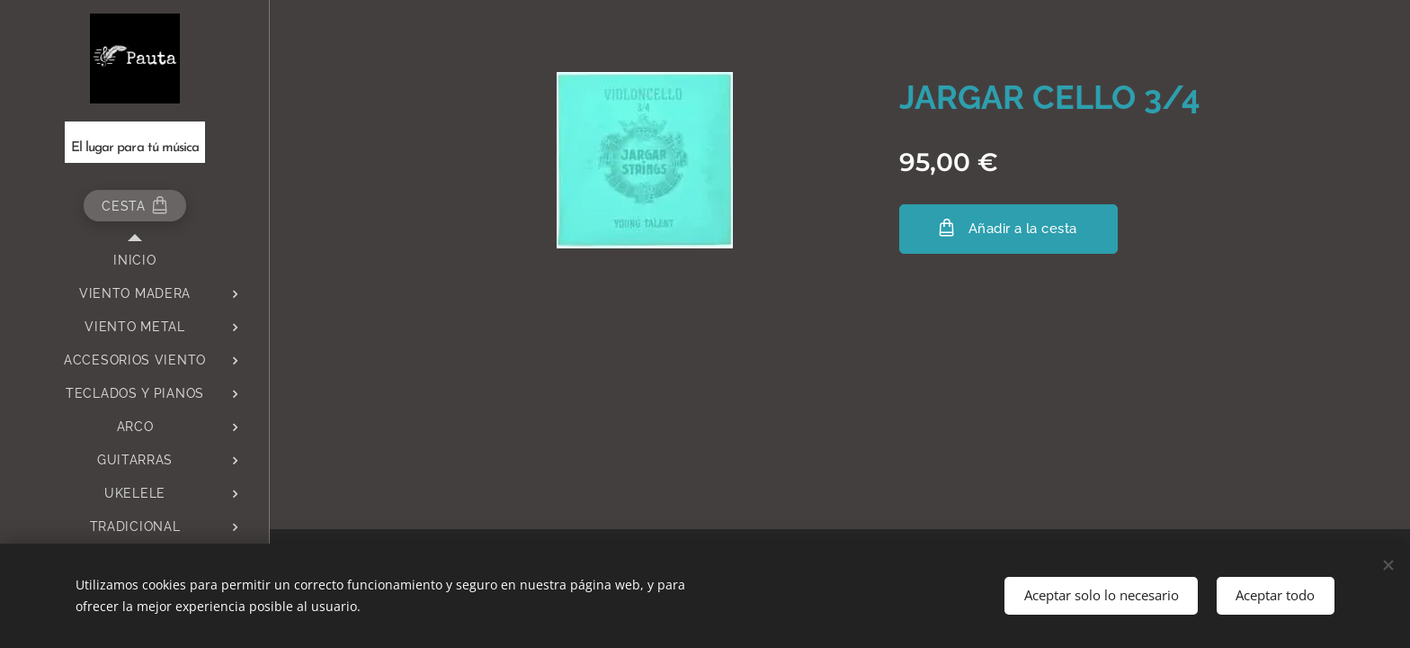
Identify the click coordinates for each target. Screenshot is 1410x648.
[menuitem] (134, 260)
